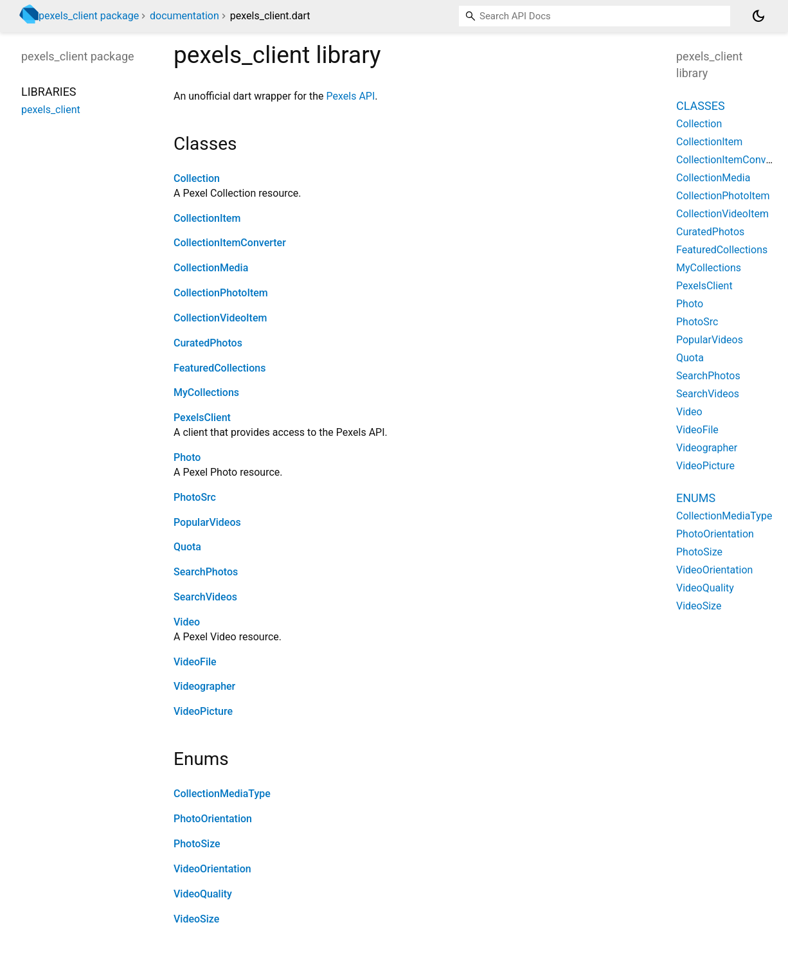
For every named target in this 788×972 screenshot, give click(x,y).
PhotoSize (197, 844)
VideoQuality (203, 894)
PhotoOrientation (213, 819)
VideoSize (196, 919)
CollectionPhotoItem (221, 293)
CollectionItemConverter (230, 243)
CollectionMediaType (222, 794)
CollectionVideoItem (220, 318)
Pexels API (351, 96)
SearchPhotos (206, 572)
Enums (695, 498)
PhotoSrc (195, 497)
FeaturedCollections (219, 368)
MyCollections (206, 392)
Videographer (204, 686)
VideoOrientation (212, 869)
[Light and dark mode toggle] (758, 16)
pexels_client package (89, 16)
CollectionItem (207, 218)
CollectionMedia (211, 268)
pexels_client (50, 110)
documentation (184, 16)
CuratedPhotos (208, 343)
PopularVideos (207, 522)
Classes (700, 106)
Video (187, 622)
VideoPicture (203, 711)
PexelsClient (202, 417)
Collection (197, 178)
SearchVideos (205, 597)
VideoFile (195, 662)
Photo (187, 457)
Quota (187, 547)
